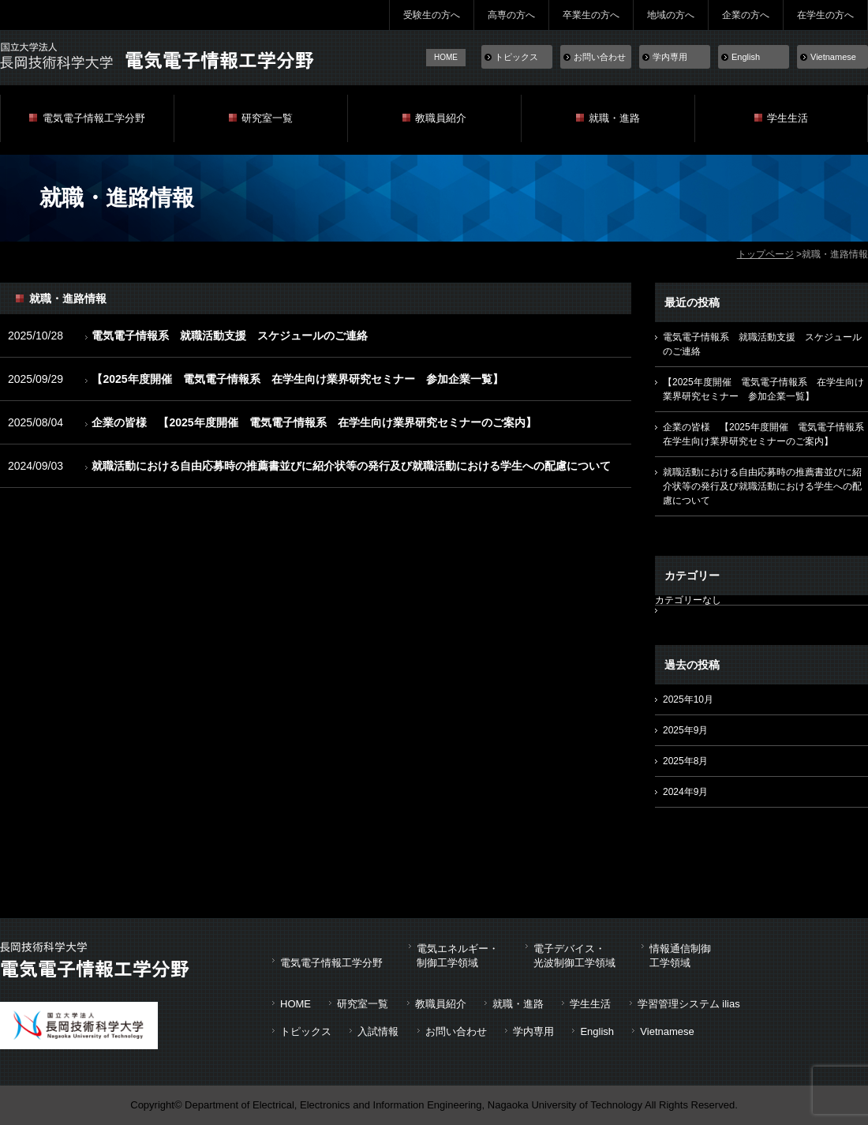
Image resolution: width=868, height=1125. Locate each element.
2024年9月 (685, 791)
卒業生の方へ (591, 15)
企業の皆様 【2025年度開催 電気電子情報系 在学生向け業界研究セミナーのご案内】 (314, 422)
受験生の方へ (431, 15)
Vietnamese (833, 57)
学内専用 (670, 57)
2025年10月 (688, 699)
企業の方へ (745, 15)
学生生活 (787, 118)
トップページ (765, 254)
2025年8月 (685, 761)
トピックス (516, 57)
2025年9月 (685, 730)
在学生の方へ (825, 15)
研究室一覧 (267, 118)
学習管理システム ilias (689, 1004)
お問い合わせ (600, 57)
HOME (446, 57)
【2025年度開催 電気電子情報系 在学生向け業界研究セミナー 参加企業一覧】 (297, 379)
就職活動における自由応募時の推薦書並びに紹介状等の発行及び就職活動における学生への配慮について (351, 465)
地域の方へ (670, 15)
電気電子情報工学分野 (94, 118)
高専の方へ (511, 15)
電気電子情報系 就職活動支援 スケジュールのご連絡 (230, 335)
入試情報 (377, 1031)
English (745, 57)
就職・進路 (614, 118)
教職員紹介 (440, 118)
